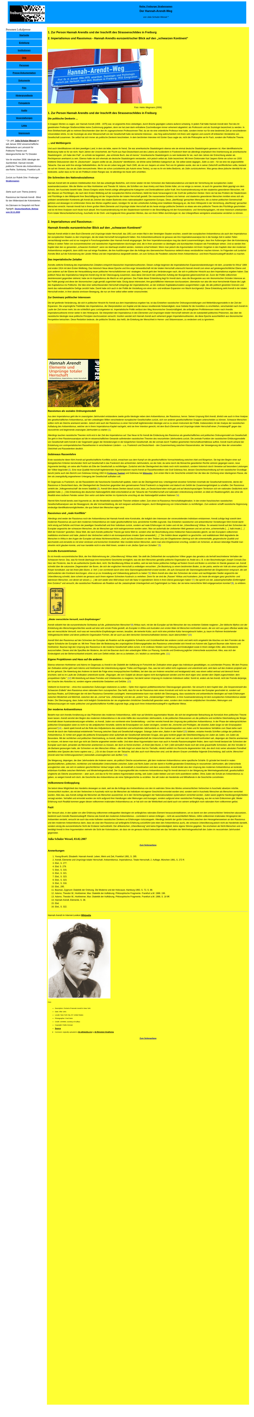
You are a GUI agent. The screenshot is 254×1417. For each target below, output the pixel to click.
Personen (24, 65)
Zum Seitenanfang (148, 845)
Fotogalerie (24, 103)
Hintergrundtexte (24, 95)
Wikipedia (147, 473)
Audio (24, 110)
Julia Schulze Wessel (26, 141)
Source (58, 1028)
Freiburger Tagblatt (116, 473)
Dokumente (24, 80)
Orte (24, 58)
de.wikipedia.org (85, 1032)
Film (24, 88)
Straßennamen (12, 181)
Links (24, 125)
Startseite (24, 35)
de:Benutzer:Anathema (104, 1032)
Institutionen (24, 50)
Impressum (24, 133)
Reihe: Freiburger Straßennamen (155, 6)
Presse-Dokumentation (24, 73)
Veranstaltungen (24, 118)
